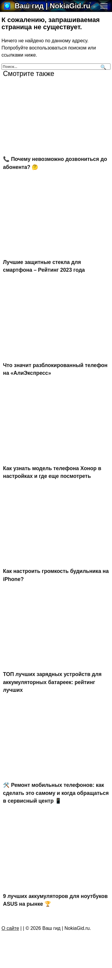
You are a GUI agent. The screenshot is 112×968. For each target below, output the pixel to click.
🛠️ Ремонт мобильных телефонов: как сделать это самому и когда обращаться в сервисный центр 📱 (56, 793)
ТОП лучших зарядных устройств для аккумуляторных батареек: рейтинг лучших (52, 682)
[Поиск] (103, 66)
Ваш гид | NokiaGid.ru (52, 6)
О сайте (10, 928)
